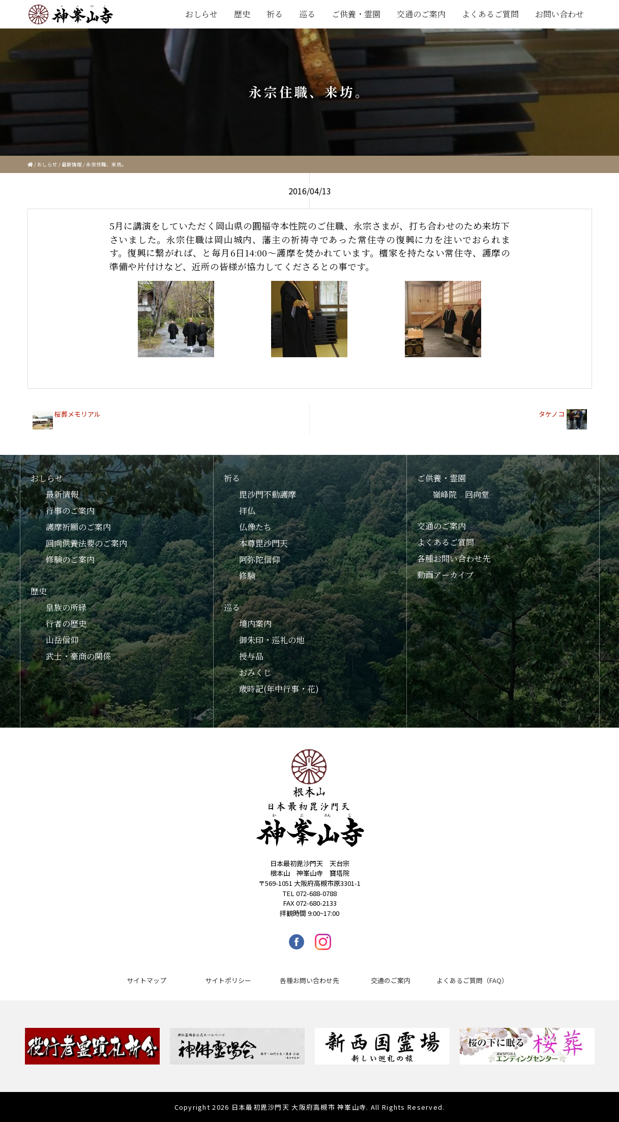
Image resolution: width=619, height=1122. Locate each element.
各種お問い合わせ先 (453, 558)
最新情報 (72, 164)
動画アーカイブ (445, 575)
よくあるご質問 (490, 14)
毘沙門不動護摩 (267, 494)
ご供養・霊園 (356, 14)
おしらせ (201, 14)
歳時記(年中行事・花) (279, 689)
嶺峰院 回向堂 (460, 494)
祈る (275, 14)
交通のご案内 (421, 14)
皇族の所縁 (66, 607)
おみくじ (255, 672)
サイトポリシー (228, 980)
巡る (307, 14)
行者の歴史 (66, 623)
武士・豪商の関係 (78, 656)
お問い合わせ (559, 14)
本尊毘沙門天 (263, 543)
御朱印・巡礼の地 (271, 640)
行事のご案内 (70, 510)
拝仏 (247, 510)
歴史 (242, 14)
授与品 (251, 656)
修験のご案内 (70, 559)
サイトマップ (146, 980)
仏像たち (255, 527)
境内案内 (255, 623)
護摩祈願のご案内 (78, 527)
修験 (247, 576)
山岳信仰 (62, 640)
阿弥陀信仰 (259, 559)
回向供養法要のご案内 (86, 543)
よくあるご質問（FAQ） (472, 980)
